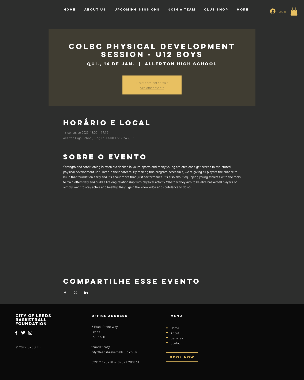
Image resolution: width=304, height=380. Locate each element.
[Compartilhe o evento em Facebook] (65, 292)
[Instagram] (30, 333)
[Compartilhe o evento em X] (75, 292)
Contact (176, 343)
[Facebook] (16, 333)
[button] (294, 11)
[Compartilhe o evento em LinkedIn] (86, 292)
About (175, 333)
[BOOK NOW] (182, 357)
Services (177, 338)
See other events (152, 87)
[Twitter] (23, 333)
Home (175, 328)
